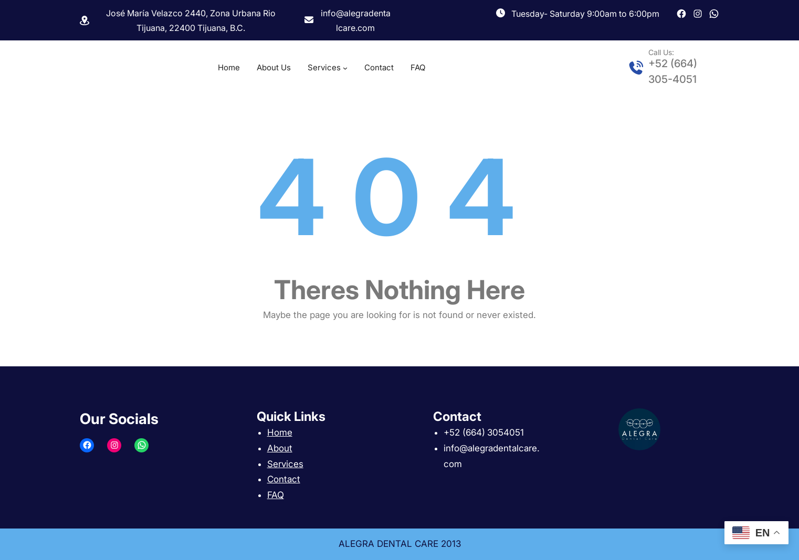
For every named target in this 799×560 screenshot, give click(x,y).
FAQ (275, 495)
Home (279, 432)
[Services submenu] (345, 68)
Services (285, 464)
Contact (283, 479)
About (279, 448)
